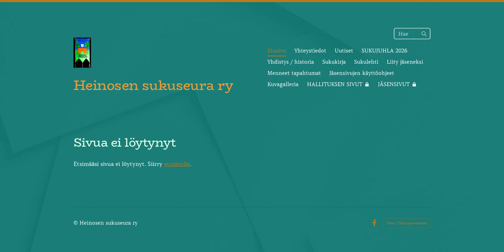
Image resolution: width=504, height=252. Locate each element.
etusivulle (177, 163)
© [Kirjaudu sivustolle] (76, 223)
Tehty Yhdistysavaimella (407, 223)
